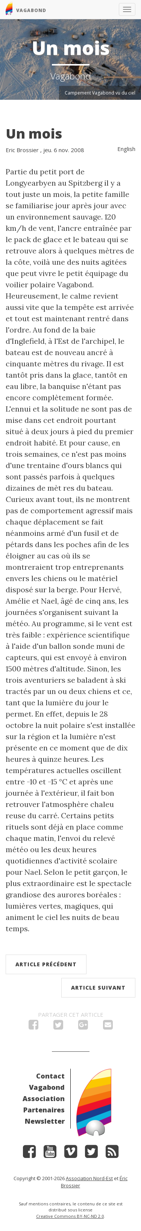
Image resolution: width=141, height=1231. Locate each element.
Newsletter (45, 1121)
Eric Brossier (22, 150)
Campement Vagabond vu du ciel (100, 93)
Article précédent (46, 964)
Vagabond (47, 1087)
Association (44, 1098)
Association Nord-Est (89, 1178)
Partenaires (44, 1109)
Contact (50, 1075)
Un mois (34, 133)
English (126, 149)
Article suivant (98, 987)
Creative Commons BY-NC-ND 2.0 (70, 1216)
